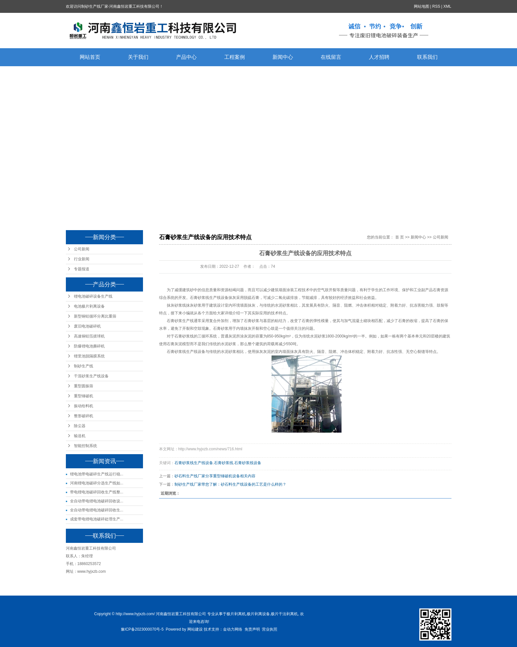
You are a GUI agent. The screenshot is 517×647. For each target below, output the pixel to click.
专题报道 (81, 269)
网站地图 (421, 6)
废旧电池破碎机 (87, 326)
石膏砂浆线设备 (247, 463)
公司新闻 (81, 249)
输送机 (79, 436)
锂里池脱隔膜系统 (89, 356)
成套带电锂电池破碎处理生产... (96, 519)
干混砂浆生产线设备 (91, 376)
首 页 (399, 237)
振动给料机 (83, 406)
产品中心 (186, 57)
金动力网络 (232, 629)
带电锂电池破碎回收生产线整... (96, 492)
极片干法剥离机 (284, 614)
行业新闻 (81, 259)
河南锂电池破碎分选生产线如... (96, 483)
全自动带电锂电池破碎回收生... (96, 510)
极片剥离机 (236, 614)
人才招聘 (379, 57)
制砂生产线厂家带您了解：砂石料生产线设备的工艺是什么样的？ (230, 484)
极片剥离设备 (258, 614)
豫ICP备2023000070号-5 (142, 629)
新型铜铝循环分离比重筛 (95, 316)
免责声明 (252, 629)
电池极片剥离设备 (89, 306)
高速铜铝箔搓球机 (89, 336)
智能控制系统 (85, 446)
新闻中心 (282, 57)
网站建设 (195, 629)
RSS (436, 6)
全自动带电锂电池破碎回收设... (96, 501)
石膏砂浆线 (223, 463)
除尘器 (79, 426)
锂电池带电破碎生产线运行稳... (96, 474)
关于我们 (138, 57)
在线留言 (331, 57)
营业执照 (269, 629)
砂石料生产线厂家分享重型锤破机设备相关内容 (214, 476)
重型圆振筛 (83, 386)
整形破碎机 (83, 416)
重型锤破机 (83, 396)
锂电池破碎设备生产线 (93, 296)
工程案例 (234, 57)
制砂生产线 (83, 366)
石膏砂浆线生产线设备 (209, 297)
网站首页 (90, 57)
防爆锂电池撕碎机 (89, 346)
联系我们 (427, 57)
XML (447, 6)
